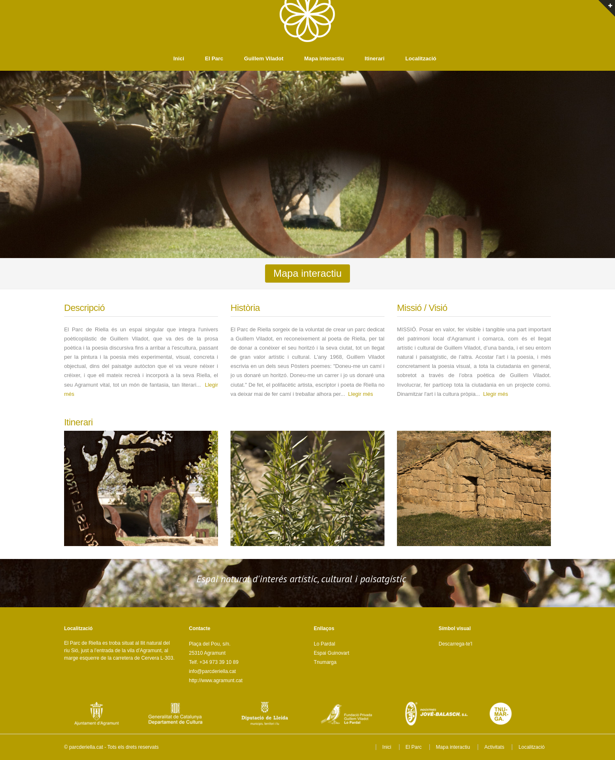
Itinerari (374, 58)
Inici (179, 58)
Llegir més (360, 394)
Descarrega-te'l (455, 644)
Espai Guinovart (331, 653)
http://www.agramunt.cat (216, 680)
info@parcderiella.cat (212, 671)
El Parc (214, 58)
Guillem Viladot (263, 58)
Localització (420, 58)
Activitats (494, 747)
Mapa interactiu (324, 58)
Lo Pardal (324, 644)
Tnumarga (325, 662)
